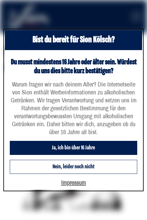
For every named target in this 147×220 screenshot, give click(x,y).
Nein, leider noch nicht (73, 167)
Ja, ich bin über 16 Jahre (73, 148)
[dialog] (73, 110)
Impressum (73, 182)
